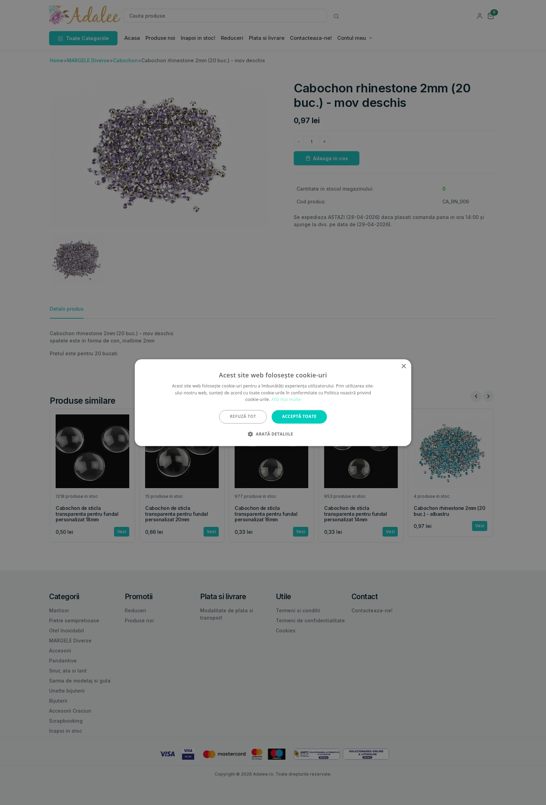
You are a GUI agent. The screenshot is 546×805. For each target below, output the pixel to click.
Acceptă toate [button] (299, 417)
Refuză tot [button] (243, 417)
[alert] (273, 402)
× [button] (403, 366)
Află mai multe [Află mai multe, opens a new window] (286, 400)
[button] (273, 433)
